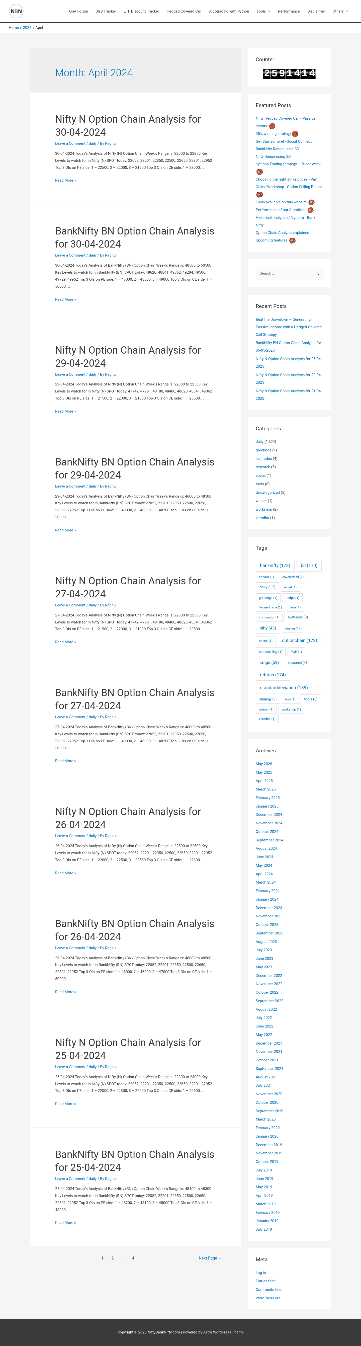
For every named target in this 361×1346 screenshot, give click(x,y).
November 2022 (269, 984)
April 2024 (264, 874)
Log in (261, 1273)
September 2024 (269, 840)
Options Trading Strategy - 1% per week (288, 164)
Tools (261, 11)
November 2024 (269, 823)
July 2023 (264, 950)
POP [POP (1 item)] (296, 652)
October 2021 (267, 1060)
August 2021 (266, 1077)
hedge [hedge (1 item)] (292, 598)
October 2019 (267, 1161)
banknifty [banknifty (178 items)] (275, 565)
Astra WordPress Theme (223, 1332)
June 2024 (264, 857)
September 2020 (269, 1111)
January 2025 (267, 806)
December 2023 (269, 908)
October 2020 (267, 1102)
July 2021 (264, 1085)
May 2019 (264, 1187)
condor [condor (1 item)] (266, 577)
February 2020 (268, 1128)
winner (261, 501)
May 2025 (264, 772)
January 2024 (267, 899)
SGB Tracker (106, 11)
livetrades (264, 458)
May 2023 (264, 967)
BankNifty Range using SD (277, 149)
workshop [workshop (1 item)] (291, 709)
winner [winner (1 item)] (266, 709)
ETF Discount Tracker (141, 11)
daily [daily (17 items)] (267, 587)
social (261, 475)
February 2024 (268, 891)
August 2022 (266, 1009)
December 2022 (269, 975)
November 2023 (269, 916)
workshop (264, 509)
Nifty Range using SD (273, 156)
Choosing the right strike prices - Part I (287, 179)
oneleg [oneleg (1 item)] (292, 628)
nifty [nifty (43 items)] (268, 628)
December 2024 (269, 814)
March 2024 (266, 882)
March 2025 (266, 789)
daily (93, 143)
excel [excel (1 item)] (290, 587)
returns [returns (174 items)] (273, 674)
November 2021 (269, 1051)
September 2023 (269, 933)
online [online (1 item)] (266, 641)
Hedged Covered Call (184, 11)
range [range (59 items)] (269, 662)
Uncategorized (268, 492)
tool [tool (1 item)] (290, 699)
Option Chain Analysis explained (282, 232)
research (263, 467)
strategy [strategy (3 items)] (268, 699)
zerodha (262, 518)
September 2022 (269, 1001)
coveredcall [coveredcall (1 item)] (293, 577)
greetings (263, 450)
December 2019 (269, 1145)
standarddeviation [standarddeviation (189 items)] (284, 687)
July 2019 (264, 1170)
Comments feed (269, 1289)
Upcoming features (272, 240)
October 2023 (267, 924)
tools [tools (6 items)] (310, 699)
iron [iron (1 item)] (295, 607)
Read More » (65, 180)
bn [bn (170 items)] (309, 565)
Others (338, 11)
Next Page (210, 1258)
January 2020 (267, 1136)
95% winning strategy (273, 133)
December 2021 (269, 1043)
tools (260, 484)
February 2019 (268, 1212)
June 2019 (264, 1178)
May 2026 (264, 764)
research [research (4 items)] (297, 663)
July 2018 (264, 1229)
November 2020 (269, 1094)
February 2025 (268, 798)
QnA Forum (78, 11)
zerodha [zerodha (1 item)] (267, 719)
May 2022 (264, 1035)
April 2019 (264, 1195)
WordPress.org (268, 1298)
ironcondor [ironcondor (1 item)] (269, 617)
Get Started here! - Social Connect (284, 141)
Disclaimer (316, 11)
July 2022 (264, 1017)
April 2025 (264, 780)
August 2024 (266, 848)
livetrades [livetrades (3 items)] (298, 617)
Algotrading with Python (229, 11)
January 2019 (267, 1221)
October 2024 (267, 831)
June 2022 (264, 1026)
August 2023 (266, 941)
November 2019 (269, 1153)
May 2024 (264, 865)
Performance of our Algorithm (281, 210)
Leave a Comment (70, 143)
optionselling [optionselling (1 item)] (271, 652)
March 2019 (266, 1204)
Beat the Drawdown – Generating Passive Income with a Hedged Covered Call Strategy (289, 327)
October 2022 (267, 992)
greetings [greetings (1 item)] (268, 598)
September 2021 (269, 1068)
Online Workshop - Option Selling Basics (289, 187)
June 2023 (264, 958)
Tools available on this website (281, 202)
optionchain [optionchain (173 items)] (299, 640)
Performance (289, 11)
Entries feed (266, 1281)
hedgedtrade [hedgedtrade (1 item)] (270, 607)
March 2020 (266, 1119)
